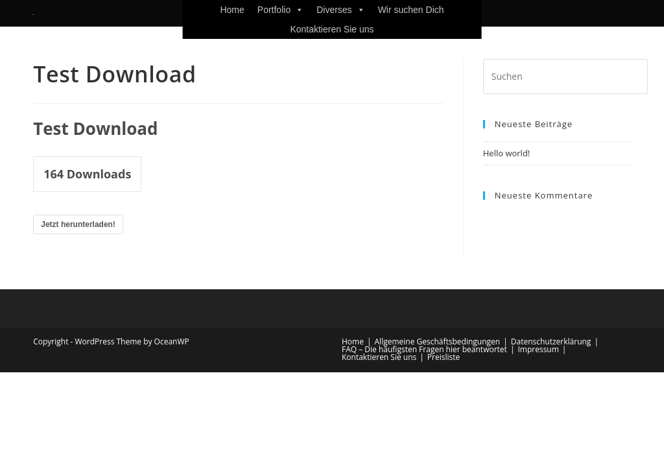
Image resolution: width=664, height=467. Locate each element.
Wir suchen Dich (411, 10)
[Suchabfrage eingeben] (565, 76)
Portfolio (280, 10)
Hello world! (506, 153)
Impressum (537, 349)
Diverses (340, 10)
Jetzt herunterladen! (78, 224)
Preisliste (443, 357)
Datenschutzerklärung (551, 341)
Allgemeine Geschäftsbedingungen (438, 341)
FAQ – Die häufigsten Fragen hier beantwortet (424, 349)
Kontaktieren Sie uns (332, 29)
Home (232, 10)
